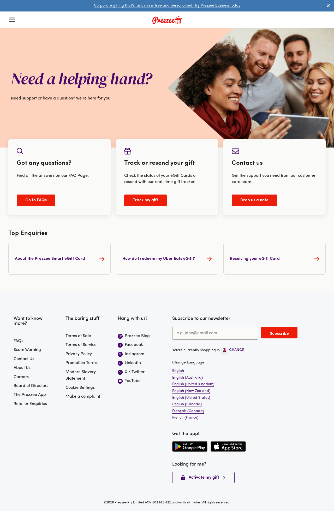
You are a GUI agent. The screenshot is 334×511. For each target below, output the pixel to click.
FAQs (18, 341)
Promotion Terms (81, 363)
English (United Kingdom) (193, 384)
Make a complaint (82, 397)
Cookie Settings (80, 388)
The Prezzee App (30, 395)
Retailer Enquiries (30, 404)
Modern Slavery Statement (80, 375)
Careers (21, 377)
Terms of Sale (78, 336)
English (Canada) (187, 404)
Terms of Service (81, 345)
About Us (22, 368)
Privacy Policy (78, 354)
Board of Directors (31, 386)
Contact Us (24, 359)
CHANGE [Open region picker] (236, 350)
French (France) (185, 418)
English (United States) (191, 398)
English (178, 371)
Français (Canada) (188, 411)
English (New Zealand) (191, 391)
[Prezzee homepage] (167, 19)
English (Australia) (187, 378)
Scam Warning (27, 350)
